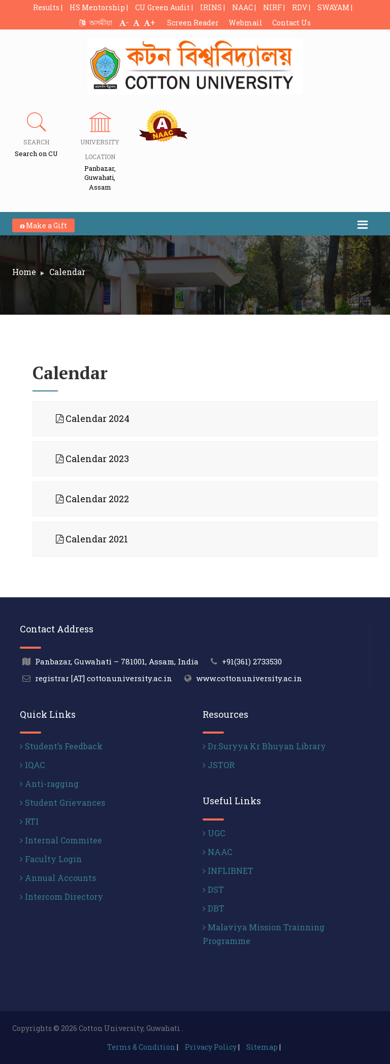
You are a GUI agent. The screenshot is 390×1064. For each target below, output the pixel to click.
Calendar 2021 (92, 539)
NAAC (217, 851)
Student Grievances (62, 802)
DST (213, 889)
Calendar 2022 (92, 499)
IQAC (32, 764)
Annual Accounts (58, 877)
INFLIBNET (228, 870)
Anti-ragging (49, 783)
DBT (213, 908)
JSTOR (219, 764)
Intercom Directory (61, 896)
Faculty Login (51, 859)
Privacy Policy (211, 1047)
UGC (214, 833)
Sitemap (262, 1047)
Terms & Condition (141, 1047)
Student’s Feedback (61, 746)
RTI (29, 821)
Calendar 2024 (92, 418)
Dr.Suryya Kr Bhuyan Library (264, 746)
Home (24, 271)
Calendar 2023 (92, 458)
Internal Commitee (61, 840)
